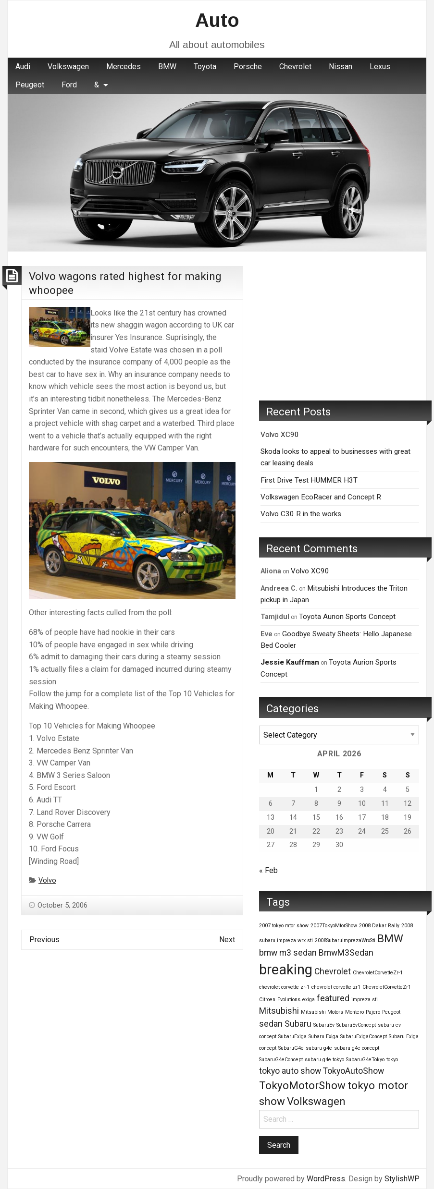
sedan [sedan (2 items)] (271, 1024)
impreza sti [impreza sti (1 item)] (364, 999)
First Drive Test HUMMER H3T (309, 480)
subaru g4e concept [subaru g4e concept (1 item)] (356, 1048)
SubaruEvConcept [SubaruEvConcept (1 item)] (356, 1025)
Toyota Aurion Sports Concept (347, 616)
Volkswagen (68, 66)
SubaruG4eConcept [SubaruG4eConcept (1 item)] (281, 1059)
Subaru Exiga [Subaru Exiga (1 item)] (323, 1036)
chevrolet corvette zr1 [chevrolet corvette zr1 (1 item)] (335, 987)
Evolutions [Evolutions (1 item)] (288, 999)
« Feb (268, 870)
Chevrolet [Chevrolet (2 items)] (332, 971)
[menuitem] (23, 67)
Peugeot (29, 84)
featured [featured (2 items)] (333, 998)
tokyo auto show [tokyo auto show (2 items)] (290, 1071)
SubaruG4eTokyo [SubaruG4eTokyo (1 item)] (365, 1059)
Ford (69, 84)
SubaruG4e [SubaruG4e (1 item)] (291, 1048)
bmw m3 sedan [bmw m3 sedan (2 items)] (288, 953)
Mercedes (123, 66)
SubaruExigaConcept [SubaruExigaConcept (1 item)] (363, 1036)
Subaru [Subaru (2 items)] (298, 1024)
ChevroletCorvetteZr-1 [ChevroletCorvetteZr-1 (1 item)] (378, 973)
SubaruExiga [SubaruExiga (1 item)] (292, 1036)
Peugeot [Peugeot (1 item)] (391, 1012)
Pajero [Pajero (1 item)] (373, 1012)
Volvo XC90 (279, 434)
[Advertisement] (339, 326)
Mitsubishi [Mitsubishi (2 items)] (279, 1011)
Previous (44, 939)
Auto (217, 20)
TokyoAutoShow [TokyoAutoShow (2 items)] (353, 1071)
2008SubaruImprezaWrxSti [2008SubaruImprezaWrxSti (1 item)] (345, 940)
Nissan (340, 66)
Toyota (205, 66)
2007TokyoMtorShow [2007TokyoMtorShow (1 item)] (333, 925)
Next (227, 939)
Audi (22, 66)
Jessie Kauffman (289, 662)
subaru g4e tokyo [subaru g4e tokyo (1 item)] (324, 1059)
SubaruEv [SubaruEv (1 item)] (324, 1025)
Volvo (47, 880)
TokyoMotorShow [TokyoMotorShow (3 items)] (302, 1085)
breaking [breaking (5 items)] (285, 969)
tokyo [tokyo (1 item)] (392, 1059)
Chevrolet (295, 66)
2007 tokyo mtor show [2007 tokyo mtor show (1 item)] (284, 925)
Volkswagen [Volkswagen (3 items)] (316, 1101)
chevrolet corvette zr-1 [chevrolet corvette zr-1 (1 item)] (284, 987)
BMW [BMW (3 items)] (390, 938)
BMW (167, 66)
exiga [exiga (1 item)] (308, 999)
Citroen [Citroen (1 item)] (267, 999)
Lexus (380, 66)
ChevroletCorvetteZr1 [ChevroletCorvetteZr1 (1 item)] (386, 987)
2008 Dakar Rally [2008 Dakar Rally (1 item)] (379, 925)
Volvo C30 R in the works (300, 514)
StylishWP (402, 1178)
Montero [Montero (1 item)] (354, 1012)
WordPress (326, 1178)
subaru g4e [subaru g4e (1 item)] (319, 1048)
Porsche (248, 66)
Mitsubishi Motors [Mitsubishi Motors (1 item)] (322, 1012)
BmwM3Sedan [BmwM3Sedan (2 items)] (346, 953)
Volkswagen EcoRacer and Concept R (320, 497)
